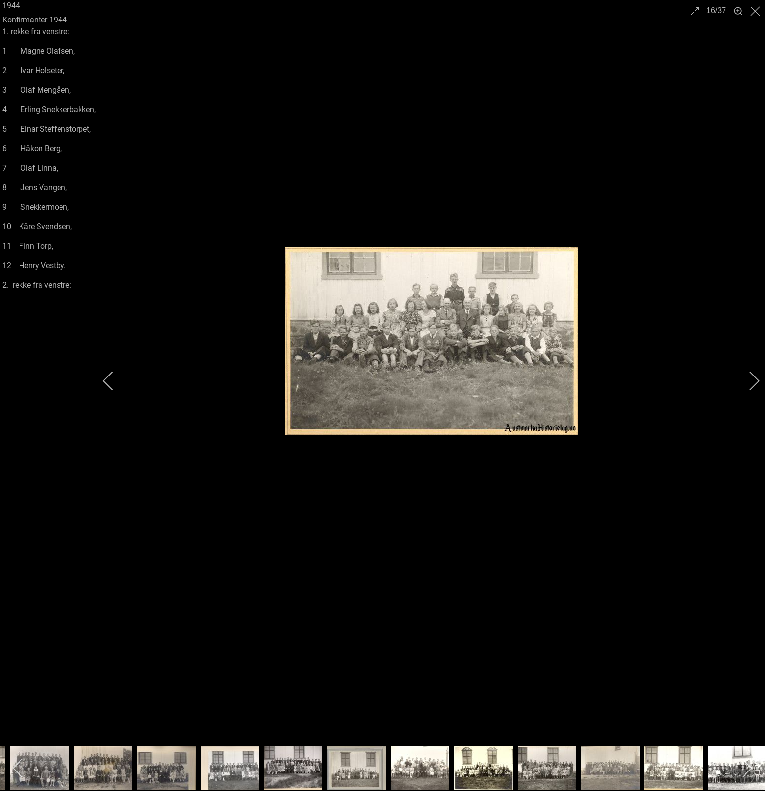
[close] (756, 11)
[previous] (115, 381)
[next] (748, 381)
